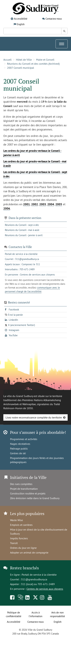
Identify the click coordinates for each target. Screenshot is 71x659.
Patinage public (19, 448)
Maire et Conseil (45, 59)
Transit (14, 543)
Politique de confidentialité (13, 614)
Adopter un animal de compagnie (29, 552)
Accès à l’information (35, 614)
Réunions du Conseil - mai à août (22, 230)
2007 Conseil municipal (20, 67)
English (21, 24)
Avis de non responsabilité (57, 614)
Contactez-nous (53, 18)
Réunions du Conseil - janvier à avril (23, 235)
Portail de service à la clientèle (39, 574)
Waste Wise (16, 520)
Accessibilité (20, 18)
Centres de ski (18, 453)
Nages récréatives (20, 443)
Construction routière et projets (27, 493)
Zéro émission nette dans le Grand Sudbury (34, 498)
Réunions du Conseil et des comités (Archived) (33, 63)
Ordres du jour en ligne (23, 547)
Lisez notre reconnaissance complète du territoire (34, 417)
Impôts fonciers (19, 538)
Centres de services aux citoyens (45, 588)
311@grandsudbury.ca (34, 579)
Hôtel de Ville (24, 59)
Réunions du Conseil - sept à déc (22, 225)
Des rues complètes (21, 484)
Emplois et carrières (21, 524)
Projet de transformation (24, 488)
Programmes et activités (23, 439)
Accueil (7, 59)
